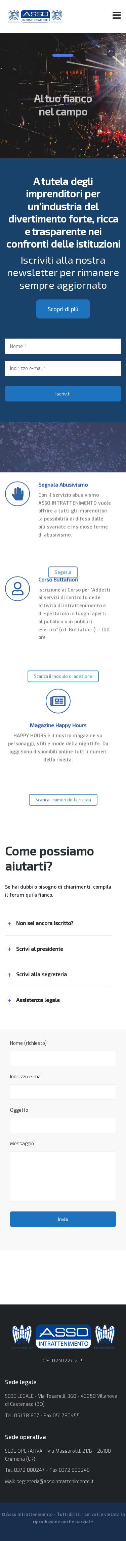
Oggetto (63, 1120)
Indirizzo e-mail (63, 1087)
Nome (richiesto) (63, 1053)
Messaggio (63, 1171)
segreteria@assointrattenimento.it (55, 1481)
